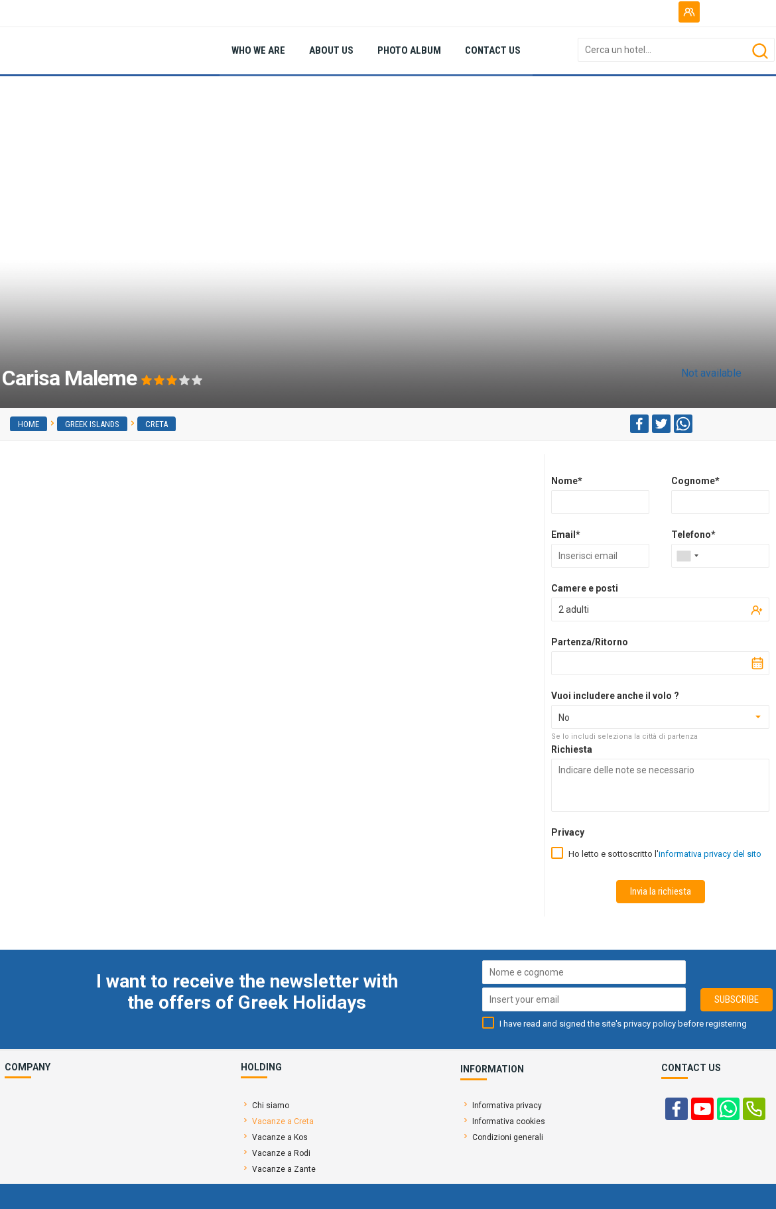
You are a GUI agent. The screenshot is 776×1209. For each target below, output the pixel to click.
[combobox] (687, 555)
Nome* (566, 481)
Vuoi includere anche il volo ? (615, 695)
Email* (565, 534)
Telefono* (693, 534)
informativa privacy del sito (710, 854)
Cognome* (695, 481)
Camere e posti (584, 588)
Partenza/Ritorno (589, 642)
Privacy (567, 832)
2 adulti (573, 609)
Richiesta (571, 749)
